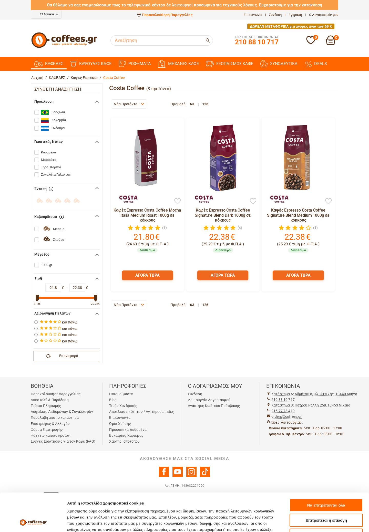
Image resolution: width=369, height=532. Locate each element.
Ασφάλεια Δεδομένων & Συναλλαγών (62, 412)
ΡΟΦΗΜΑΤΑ (135, 64)
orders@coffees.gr (286, 416)
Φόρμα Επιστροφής (47, 429)
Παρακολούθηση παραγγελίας (56, 394)
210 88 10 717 (283, 400)
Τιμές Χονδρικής (123, 406)
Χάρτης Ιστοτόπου (124, 441)
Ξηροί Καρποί (51, 167)
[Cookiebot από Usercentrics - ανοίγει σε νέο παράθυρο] (33, 522)
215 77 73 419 (283, 411)
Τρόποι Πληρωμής (46, 406)
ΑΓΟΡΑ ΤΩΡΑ (147, 275)
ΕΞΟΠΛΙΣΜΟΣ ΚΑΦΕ (229, 64)
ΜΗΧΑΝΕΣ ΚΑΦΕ (178, 64)
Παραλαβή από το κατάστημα (55, 417)
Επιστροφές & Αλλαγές (50, 424)
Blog (113, 400)
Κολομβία (53, 120)
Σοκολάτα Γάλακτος (56, 174)
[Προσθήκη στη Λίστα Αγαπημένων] (177, 201)
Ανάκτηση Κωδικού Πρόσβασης (214, 406)
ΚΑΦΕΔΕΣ (48, 64)
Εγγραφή (295, 15)
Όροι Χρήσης (120, 424)
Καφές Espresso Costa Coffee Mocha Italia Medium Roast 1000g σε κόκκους (147, 215)
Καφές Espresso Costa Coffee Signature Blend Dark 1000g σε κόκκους (223, 215)
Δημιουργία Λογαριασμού (209, 400)
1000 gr (46, 265)
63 (192, 104)
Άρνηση (326, 499)
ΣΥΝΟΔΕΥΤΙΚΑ (279, 63)
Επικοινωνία (253, 15)
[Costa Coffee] (126, 198)
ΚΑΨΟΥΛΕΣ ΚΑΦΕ (90, 64)
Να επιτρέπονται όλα (326, 469)
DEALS (315, 63)
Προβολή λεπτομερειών (304, 522)
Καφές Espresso (84, 78)
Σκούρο (58, 240)
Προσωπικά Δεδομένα (128, 429)
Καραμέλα (48, 152)
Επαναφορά (62, 356)
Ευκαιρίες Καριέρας (126, 435)
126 (205, 104)
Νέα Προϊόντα (129, 104)
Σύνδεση (275, 15)
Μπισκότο (48, 160)
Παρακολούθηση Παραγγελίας (167, 15)
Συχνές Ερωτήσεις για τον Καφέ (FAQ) (63, 441)
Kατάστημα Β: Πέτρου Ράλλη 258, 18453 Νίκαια (310, 405)
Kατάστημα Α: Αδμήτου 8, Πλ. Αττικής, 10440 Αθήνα (314, 394)
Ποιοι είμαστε (121, 394)
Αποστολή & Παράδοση (50, 400)
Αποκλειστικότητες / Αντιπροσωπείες (141, 412)
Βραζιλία (53, 112)
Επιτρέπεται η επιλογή (326, 484)
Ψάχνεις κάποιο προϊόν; (50, 435)
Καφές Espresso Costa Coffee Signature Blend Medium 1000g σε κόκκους (298, 215)
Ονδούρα (53, 128)
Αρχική (37, 78)
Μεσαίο (58, 229)
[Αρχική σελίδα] (64, 47)
